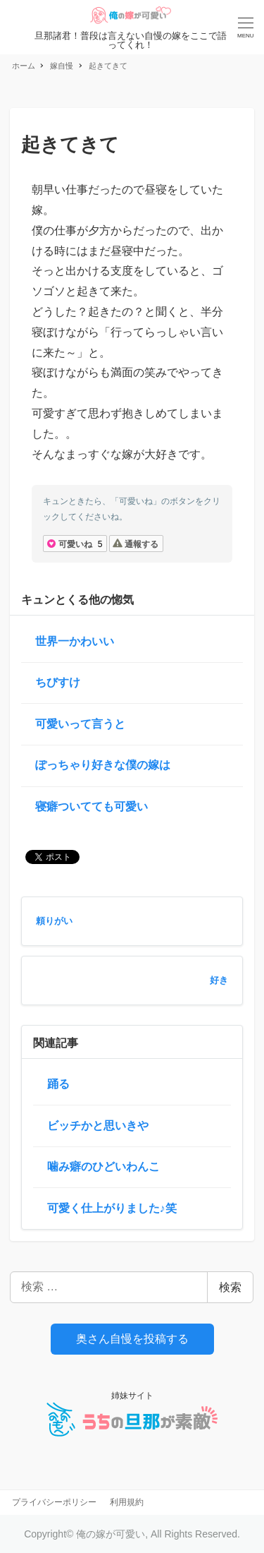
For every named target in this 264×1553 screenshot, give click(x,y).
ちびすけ (57, 682)
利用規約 (127, 1502)
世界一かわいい (74, 641)
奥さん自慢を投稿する (132, 1339)
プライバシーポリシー (54, 1502)
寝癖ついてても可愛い (91, 807)
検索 (230, 1287)
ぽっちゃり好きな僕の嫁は (102, 765)
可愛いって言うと (80, 724)
